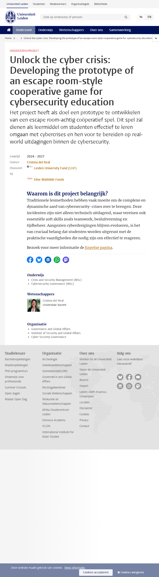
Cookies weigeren (132, 572)
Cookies (84, 414)
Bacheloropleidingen (17, 359)
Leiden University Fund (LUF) (52, 167)
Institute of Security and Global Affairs (56, 333)
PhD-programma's (16, 371)
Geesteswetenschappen (57, 365)
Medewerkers (58, 4)
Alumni (84, 380)
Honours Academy (53, 420)
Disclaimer (86, 408)
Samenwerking (120, 30)
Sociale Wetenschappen (57, 393)
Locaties (85, 402)
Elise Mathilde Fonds (45, 179)
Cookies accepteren (96, 572)
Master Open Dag (16, 399)
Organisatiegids (80, 4)
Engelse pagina (98, 247)
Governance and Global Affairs (50, 329)
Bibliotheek (100, 4)
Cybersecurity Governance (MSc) (52, 284)
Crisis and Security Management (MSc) (56, 280)
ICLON (46, 426)
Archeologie (49, 359)
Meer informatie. (74, 568)
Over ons (96, 30)
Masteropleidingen (16, 365)
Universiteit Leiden (17, 4)
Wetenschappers (71, 30)
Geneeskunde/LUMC (55, 371)
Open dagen (12, 393)
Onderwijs (45, 30)
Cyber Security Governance (48, 337)
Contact (84, 426)
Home (8, 38)
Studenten (39, 4)
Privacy (84, 420)
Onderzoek (24, 30)
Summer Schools (15, 387)
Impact (84, 386)
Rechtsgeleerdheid (53, 387)
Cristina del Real (38, 162)
